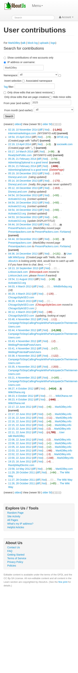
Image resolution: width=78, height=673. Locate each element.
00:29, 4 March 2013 (19, 293)
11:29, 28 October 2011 (21, 472)
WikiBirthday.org (62, 286)
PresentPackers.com (20, 228)
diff (40, 129)
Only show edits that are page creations (26, 97)
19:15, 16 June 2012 (19, 461)
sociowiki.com (65, 144)
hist (47, 129)
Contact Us (13, 547)
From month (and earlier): (18, 110)
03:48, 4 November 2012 (22, 319)
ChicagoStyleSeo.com (48, 304)
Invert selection (12, 80)
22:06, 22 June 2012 (19, 439)
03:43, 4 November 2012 (22, 341)
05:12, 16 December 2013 (23, 188)
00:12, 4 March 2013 (19, 312)
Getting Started (15, 554)
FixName (65, 231)
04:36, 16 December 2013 (23, 253)
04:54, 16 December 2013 (23, 195)
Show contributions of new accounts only (30, 57)
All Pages (12, 520)
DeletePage (56, 169)
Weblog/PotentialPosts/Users (24, 344)
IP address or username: (21, 62)
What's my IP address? (20, 523)
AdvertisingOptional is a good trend (28, 162)
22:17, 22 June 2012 (19, 406)
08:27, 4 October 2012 (20, 388)
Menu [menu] (37, 6)
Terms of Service (16, 558)
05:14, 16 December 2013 (23, 180)
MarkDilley (14, 42)
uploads (44, 42)
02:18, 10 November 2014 (23, 129)
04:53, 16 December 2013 (23, 217)
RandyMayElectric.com (21, 465)
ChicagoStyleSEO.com (21, 297)
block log (33, 42)
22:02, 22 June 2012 (19, 454)
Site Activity (13, 516)
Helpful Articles (15, 527)
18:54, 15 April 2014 (19, 136)
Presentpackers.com (19, 231)
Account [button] (66, 17)
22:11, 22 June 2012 (19, 432)
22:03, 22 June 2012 (19, 450)
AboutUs (13, 260)
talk (24, 42)
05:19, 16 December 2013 (23, 173)
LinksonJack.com (18, 271)
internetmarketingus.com (22, 133)
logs (53, 42)
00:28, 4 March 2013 (19, 301)
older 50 (47, 124)
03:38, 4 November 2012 (22, 355)
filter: (9, 86)
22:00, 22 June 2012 (19, 457)
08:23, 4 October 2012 (20, 395)
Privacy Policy (15, 561)
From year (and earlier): (17, 103)
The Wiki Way (65, 479)
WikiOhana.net (63, 395)
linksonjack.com (39, 271)
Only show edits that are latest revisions (29, 92)
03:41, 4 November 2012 (22, 348)
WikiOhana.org (16, 392)
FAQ (9, 551)
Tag (6, 86)
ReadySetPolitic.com (20, 155)
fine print (62, 582)
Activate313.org (17, 198)
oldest (18, 124)
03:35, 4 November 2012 (22, 366)
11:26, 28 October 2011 (21, 483)
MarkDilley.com (64, 468)
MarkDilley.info (63, 406)
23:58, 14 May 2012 (19, 468)
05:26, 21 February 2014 (22, 158)
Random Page (15, 512)
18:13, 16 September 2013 (23, 268)
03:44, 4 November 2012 (22, 330)
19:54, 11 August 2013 (21, 279)
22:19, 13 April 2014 (19, 144)
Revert (41, 275)
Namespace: (11, 75)
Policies (11, 565)
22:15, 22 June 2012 (19, 425)
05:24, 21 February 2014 (22, 166)
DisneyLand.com (17, 177)
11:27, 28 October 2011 (21, 479)
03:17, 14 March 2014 (20, 151)
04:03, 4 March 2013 (19, 286)
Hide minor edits (62, 97)
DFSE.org (62, 136)
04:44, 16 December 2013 (23, 224)
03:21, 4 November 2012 (22, 377)
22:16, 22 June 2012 (19, 417)
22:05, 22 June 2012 (19, 446)
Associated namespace (39, 80)
